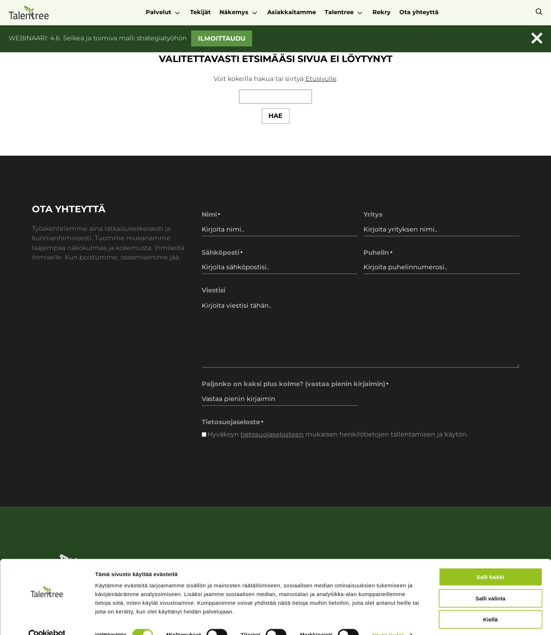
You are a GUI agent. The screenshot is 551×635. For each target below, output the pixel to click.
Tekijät (200, 12)
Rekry (382, 12)
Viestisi (213, 290)
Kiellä (490, 605)
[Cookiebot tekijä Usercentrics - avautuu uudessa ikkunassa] (47, 620)
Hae (275, 115)
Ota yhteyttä (419, 12)
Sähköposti (222, 253)
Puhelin (377, 253)
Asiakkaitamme (291, 12)
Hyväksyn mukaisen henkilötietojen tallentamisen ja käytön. (337, 434)
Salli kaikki (491, 563)
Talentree (339, 12)
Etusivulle (320, 78)
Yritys (372, 214)
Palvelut (158, 12)
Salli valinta (491, 584)
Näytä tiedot (388, 621)
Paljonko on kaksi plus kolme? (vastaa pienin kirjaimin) (295, 384)
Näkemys (233, 12)
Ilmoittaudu (222, 38)
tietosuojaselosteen (272, 434)
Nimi (211, 215)
